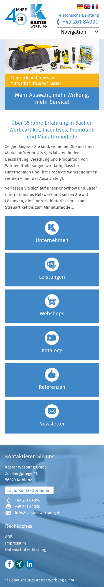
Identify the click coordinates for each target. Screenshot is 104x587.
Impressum (15, 543)
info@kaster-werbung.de (38, 512)
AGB (8, 536)
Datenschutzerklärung (25, 549)
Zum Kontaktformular (29, 490)
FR (95, 6)
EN (87, 6)
